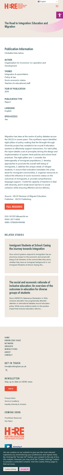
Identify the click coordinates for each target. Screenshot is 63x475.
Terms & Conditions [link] (12, 401)
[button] (57, 6)
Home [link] (7, 337)
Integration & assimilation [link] (16, 74)
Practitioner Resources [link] (13, 418)
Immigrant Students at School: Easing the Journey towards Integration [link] (30, 247)
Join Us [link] (10, 388)
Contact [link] (8, 354)
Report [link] (8, 101)
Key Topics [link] (8, 421)
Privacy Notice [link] (10, 398)
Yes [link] (6, 119)
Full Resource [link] (14, 206)
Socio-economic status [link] (15, 80)
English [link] (8, 110)
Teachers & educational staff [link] (17, 83)
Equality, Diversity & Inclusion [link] (15, 404)
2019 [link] (7, 91)
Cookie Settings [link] (10, 469)
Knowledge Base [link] (13, 340)
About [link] (8, 351)
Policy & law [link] (10, 77)
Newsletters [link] (11, 348)
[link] (59, 15)
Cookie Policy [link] (44, 461)
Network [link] (9, 343)
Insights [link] (9, 346)
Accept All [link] (24, 469)
